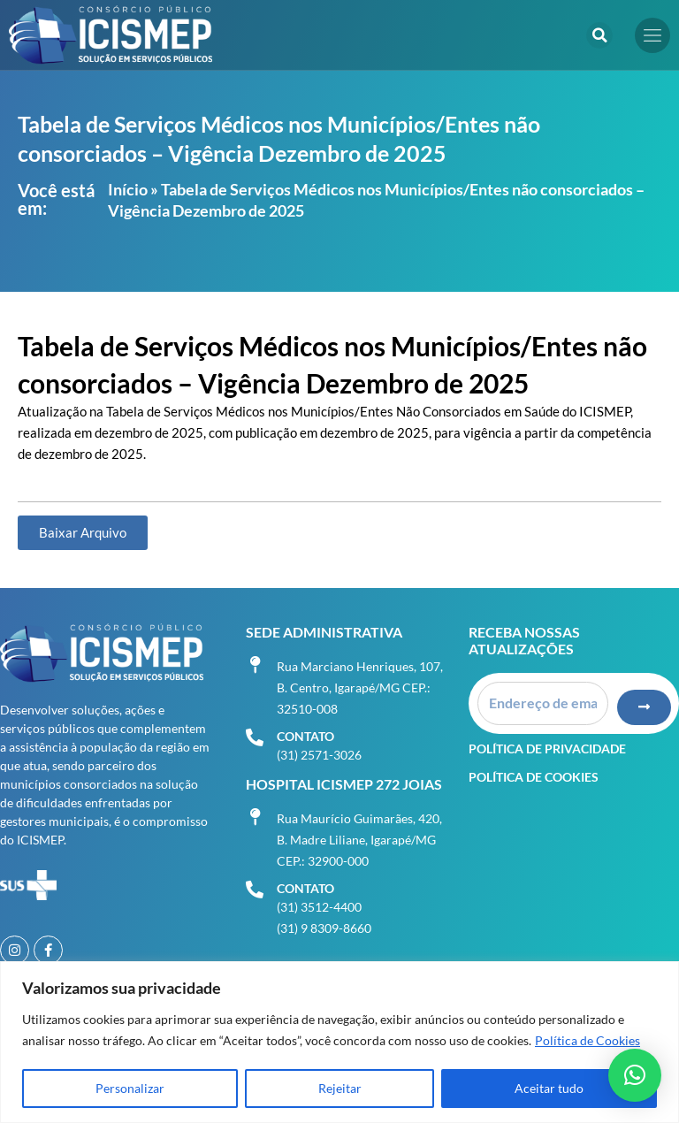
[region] (339, 1042)
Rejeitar (340, 1088)
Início (128, 189)
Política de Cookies (587, 1040)
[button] (599, 35)
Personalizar (129, 1088)
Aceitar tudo (549, 1088)
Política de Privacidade (547, 745)
